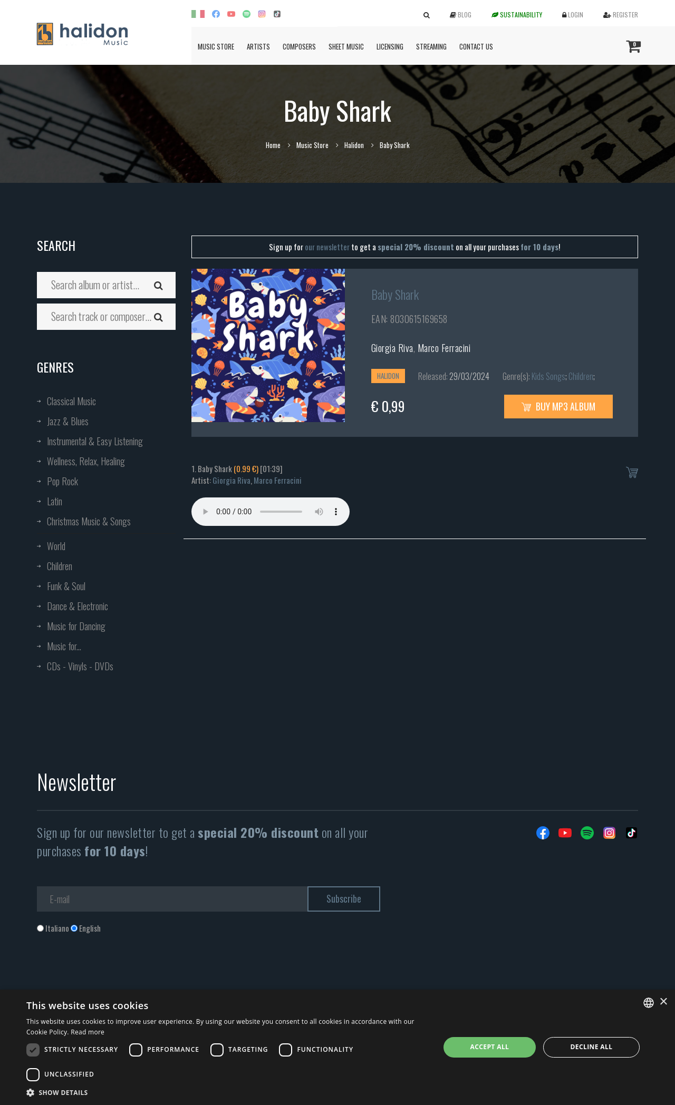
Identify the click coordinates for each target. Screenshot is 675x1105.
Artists (258, 46)
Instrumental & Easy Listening (95, 441)
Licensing (390, 46)
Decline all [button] (592, 1046)
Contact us (476, 46)
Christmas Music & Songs (89, 521)
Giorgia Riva (392, 348)
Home (273, 145)
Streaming (431, 46)
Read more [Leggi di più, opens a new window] (87, 1032)
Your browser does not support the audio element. (270, 511)
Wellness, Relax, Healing (86, 461)
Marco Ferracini (444, 348)
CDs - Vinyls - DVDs (80, 666)
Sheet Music (346, 46)
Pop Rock (62, 481)
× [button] (663, 1002)
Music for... (64, 646)
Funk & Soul (66, 586)
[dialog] (337, 1047)
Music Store (216, 46)
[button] (227, 1092)
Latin (54, 501)
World (56, 546)
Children (59, 566)
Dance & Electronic (77, 606)
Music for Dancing (76, 626)
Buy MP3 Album (558, 406)
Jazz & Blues (68, 421)
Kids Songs (548, 376)
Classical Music (71, 401)
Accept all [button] (489, 1046)
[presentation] (117, 976)
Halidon (354, 145)
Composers (299, 46)
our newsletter (327, 246)
